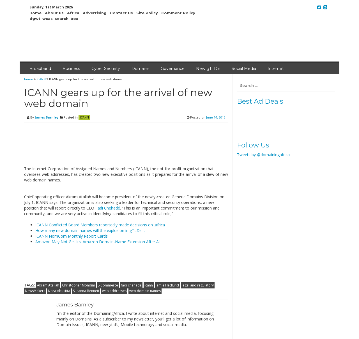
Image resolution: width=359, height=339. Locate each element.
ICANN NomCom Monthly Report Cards (71, 236)
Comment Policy (178, 13)
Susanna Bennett (86, 290)
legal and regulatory (198, 285)
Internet (276, 68)
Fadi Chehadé (107, 208)
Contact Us (121, 13)
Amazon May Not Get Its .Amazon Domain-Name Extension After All (97, 241)
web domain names (145, 290)
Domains (140, 68)
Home (35, 13)
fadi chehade (131, 285)
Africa (73, 13)
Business (71, 68)
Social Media (244, 68)
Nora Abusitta (59, 290)
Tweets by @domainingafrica (263, 154)
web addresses (114, 290)
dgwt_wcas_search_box (53, 18)
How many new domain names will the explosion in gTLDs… (90, 230)
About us (54, 13)
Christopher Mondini (78, 285)
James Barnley (46, 117)
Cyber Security (105, 68)
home (29, 79)
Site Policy (147, 13)
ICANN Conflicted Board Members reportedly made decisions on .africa (100, 224)
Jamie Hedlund (167, 285)
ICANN (41, 79)
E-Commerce (108, 285)
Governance (173, 68)
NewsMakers (35, 290)
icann (148, 285)
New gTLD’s (208, 68)
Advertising (95, 13)
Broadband (40, 68)
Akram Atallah (48, 285)
